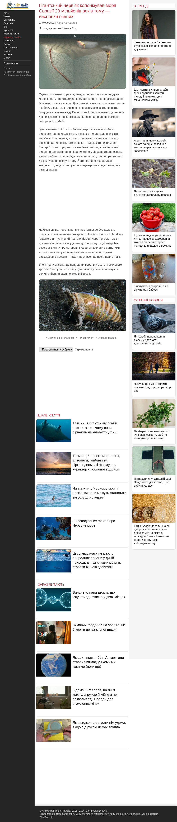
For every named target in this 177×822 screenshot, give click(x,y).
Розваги (8, 44)
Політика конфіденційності (19, 75)
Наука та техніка (67, 22)
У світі (7, 58)
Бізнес (7, 16)
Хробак (70, 337)
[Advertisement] (82, 200)
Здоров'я (8, 23)
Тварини (8, 54)
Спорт (7, 51)
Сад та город (10, 47)
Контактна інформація (16, 71)
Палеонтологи (86, 337)
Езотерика (9, 20)
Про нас (8, 68)
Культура (8, 30)
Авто (6, 13)
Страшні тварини (107, 337)
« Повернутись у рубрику (56, 349)
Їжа (5, 26)
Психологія (9, 40)
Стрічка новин (84, 349)
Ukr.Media (58, 121)
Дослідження (55, 337)
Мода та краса (11, 33)
